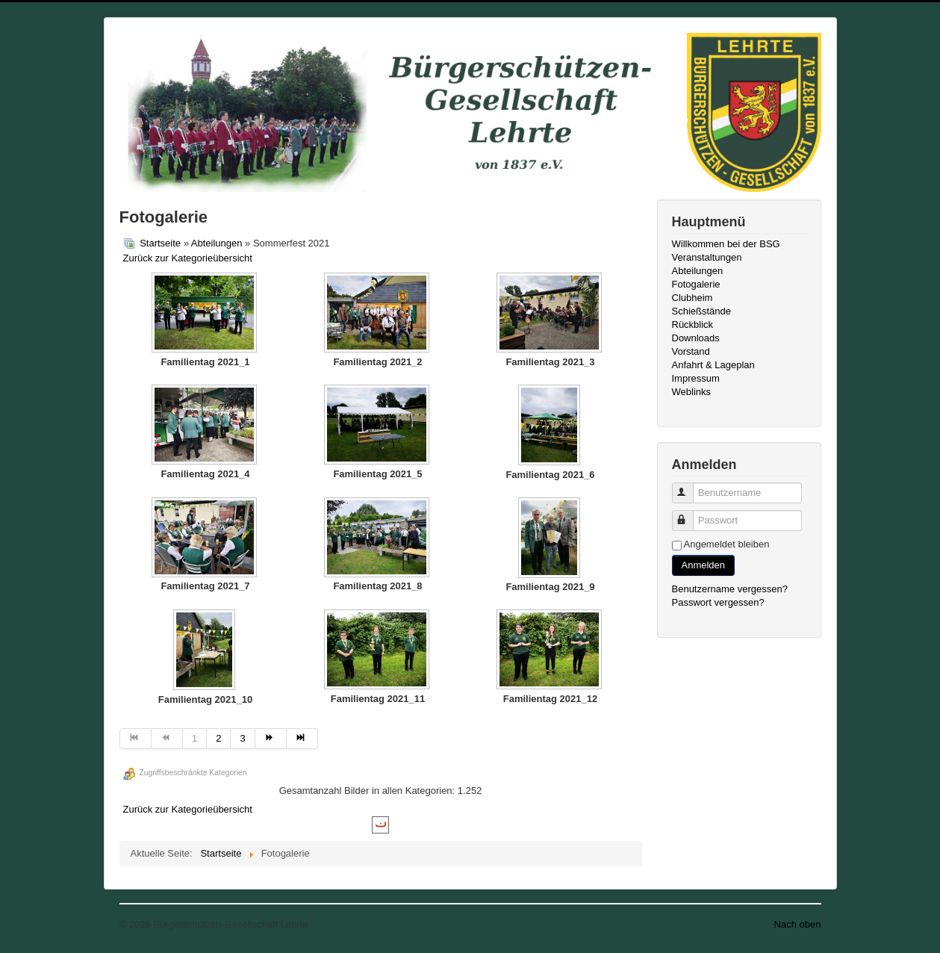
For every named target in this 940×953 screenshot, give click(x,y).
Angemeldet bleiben (727, 544)
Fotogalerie (696, 284)
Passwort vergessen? (718, 602)
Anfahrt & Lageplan (713, 364)
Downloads (696, 338)
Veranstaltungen (707, 257)
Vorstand (691, 351)
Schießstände (702, 311)
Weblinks (692, 391)
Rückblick (693, 324)
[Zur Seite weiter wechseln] (271, 738)
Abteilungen (217, 243)
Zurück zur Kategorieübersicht (187, 258)
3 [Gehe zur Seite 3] (242, 738)
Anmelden (704, 565)
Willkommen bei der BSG (726, 243)
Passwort (689, 514)
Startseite (160, 243)
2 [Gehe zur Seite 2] (218, 738)
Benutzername (689, 486)
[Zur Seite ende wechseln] (302, 738)
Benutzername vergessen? (730, 589)
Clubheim (692, 297)
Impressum (696, 378)
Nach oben (797, 924)
